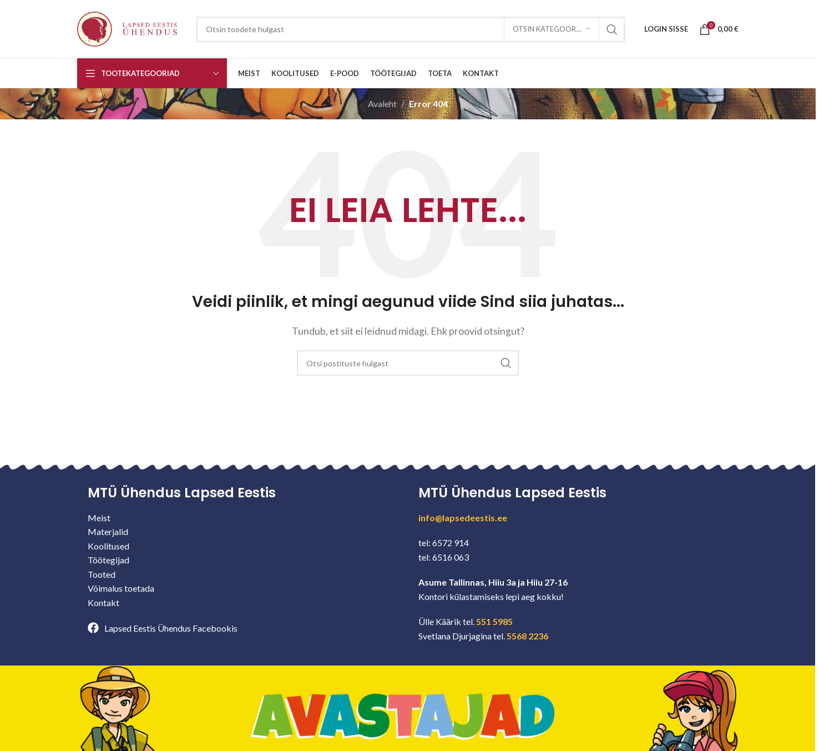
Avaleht (382, 103)
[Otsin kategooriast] (551, 29)
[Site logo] (127, 28)
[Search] (410, 29)
